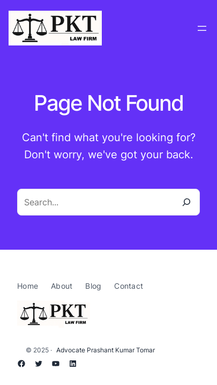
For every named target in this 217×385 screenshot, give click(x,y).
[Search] (186, 202)
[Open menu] (202, 28)
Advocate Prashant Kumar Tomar (105, 350)
